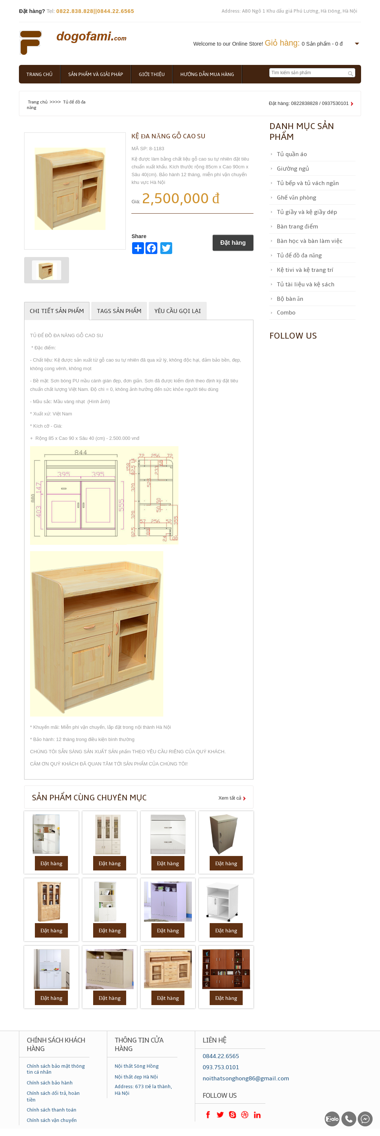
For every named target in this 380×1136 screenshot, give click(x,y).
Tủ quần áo (292, 154)
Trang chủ (39, 75)
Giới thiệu (152, 75)
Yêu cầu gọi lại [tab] (177, 311)
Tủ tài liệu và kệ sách (305, 284)
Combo (286, 312)
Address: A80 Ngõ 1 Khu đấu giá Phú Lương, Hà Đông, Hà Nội (289, 11)
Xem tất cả (230, 798)
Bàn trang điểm (297, 226)
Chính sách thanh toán (51, 1110)
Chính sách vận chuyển (52, 1120)
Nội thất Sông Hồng (137, 1066)
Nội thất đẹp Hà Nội (136, 1077)
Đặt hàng (233, 243)
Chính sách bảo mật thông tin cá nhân (56, 1069)
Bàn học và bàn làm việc (310, 241)
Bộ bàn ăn (290, 299)
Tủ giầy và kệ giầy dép (307, 212)
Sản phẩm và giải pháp (95, 75)
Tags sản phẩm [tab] (119, 311)
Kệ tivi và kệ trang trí (305, 270)
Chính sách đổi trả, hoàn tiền (53, 1096)
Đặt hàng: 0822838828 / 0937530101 (309, 103)
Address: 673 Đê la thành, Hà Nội (143, 1090)
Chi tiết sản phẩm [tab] (57, 311)
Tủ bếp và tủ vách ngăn (308, 183)
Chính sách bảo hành (50, 1083)
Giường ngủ (293, 168)
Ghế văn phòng (296, 197)
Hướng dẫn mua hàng (207, 75)
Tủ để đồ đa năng (299, 255)
